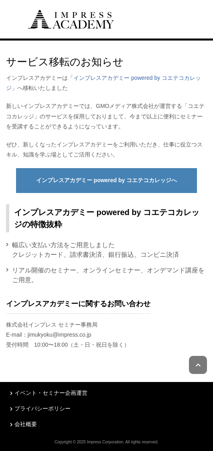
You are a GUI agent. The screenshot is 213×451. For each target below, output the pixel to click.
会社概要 (25, 424)
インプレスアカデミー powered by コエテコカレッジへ (106, 180)
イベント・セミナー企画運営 (50, 393)
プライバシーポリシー (42, 408)
